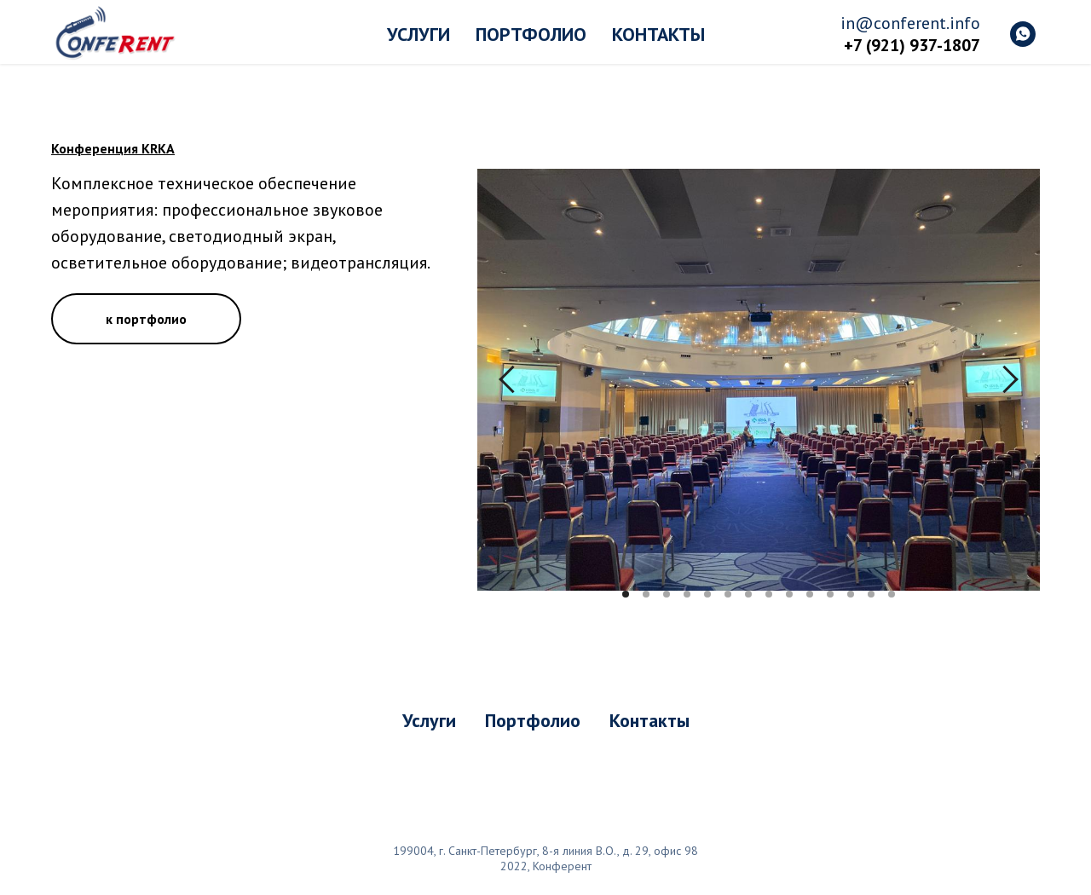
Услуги (418, 34)
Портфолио (531, 34)
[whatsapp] (1023, 34)
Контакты (658, 34)
